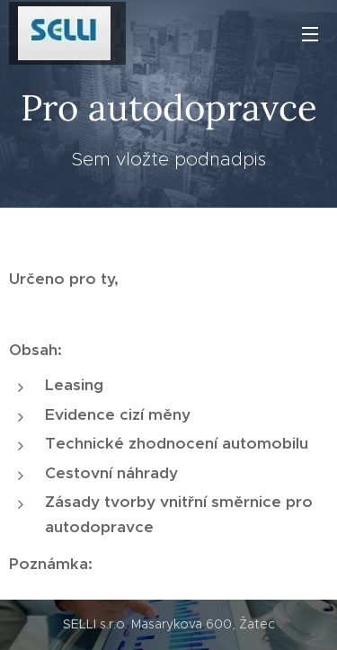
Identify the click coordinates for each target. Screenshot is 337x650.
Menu (310, 34)
